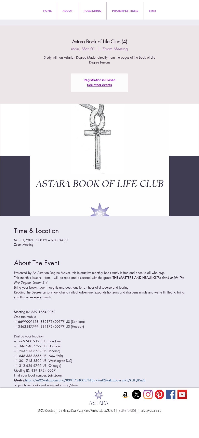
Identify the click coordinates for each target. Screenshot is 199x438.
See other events (99, 85)
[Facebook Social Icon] (170, 394)
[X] (136, 394)
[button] (67, 11)
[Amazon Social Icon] (125, 394)
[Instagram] (148, 394)
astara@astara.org (151, 410)
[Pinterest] (159, 394)
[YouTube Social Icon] (182, 394)
